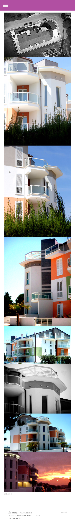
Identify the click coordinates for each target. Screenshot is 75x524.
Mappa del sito (26, 513)
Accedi (64, 512)
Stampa (13, 513)
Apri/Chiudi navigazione (37, 5)
